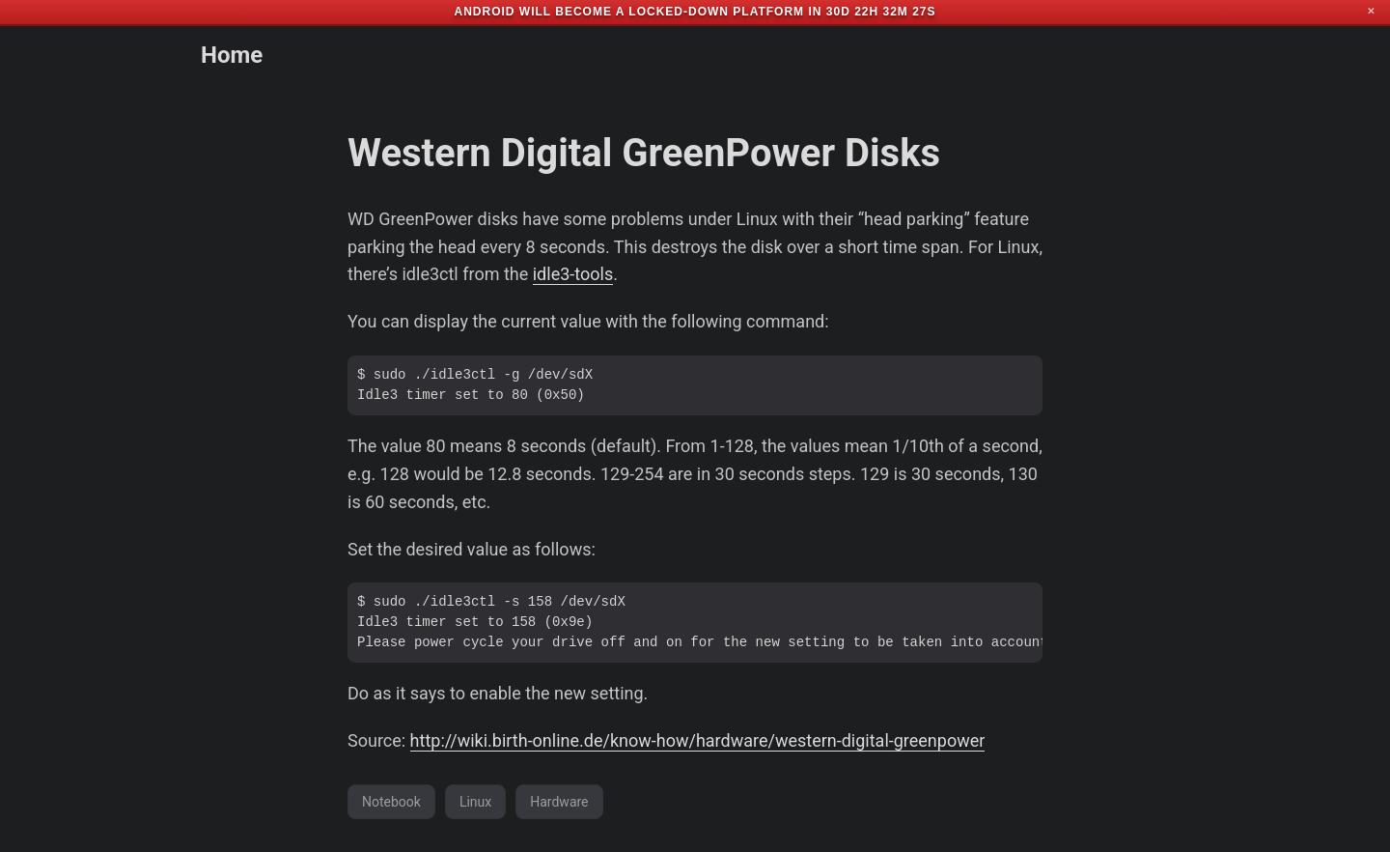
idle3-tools (573, 274)
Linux (475, 801)
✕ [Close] (1371, 12)
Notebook (391, 801)
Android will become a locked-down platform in (637, 11)
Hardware (559, 801)
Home (232, 55)
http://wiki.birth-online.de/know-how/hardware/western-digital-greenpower (698, 740)
